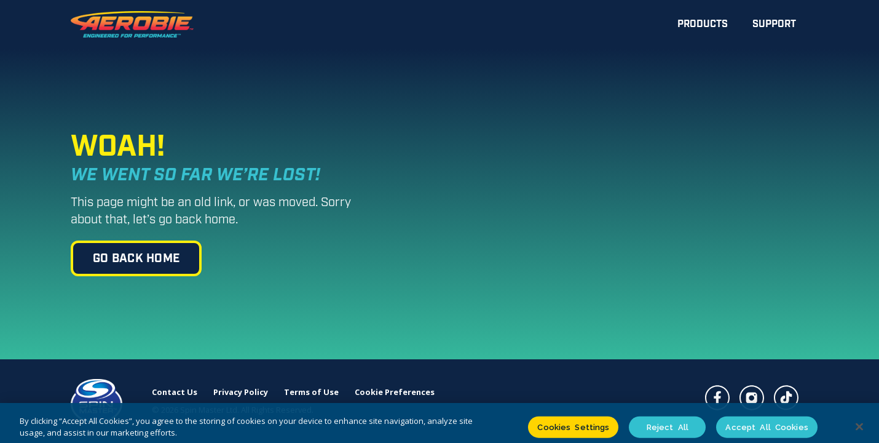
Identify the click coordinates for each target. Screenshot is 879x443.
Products (702, 24)
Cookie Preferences (395, 392)
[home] (132, 24)
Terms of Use (311, 392)
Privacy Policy (240, 392)
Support (774, 24)
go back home (136, 258)
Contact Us (174, 392)
